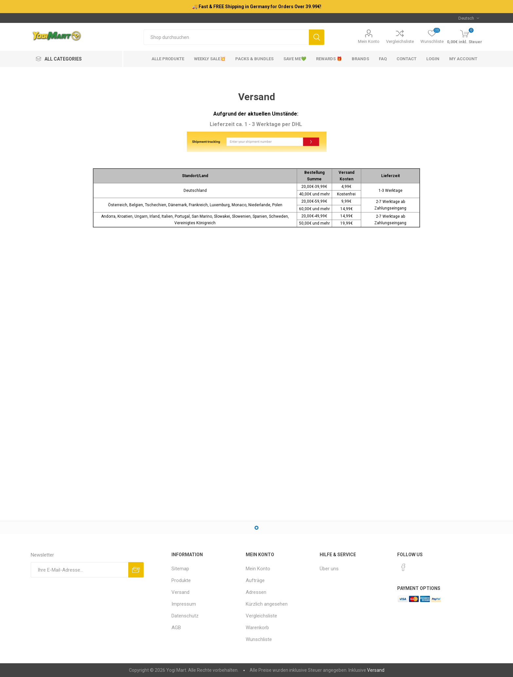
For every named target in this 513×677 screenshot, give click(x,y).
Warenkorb (257, 628)
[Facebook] (403, 567)
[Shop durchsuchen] (226, 37)
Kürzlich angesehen (267, 604)
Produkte (181, 580)
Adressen (256, 592)
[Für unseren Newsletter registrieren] (79, 569)
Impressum (183, 604)
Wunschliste (259, 639)
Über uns (329, 569)
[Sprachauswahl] (468, 18)
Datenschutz (185, 616)
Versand (180, 592)
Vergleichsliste (400, 41)
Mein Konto (369, 41)
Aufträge (255, 580)
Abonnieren (136, 569)
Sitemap (180, 569)
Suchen (316, 37)
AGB (176, 628)
